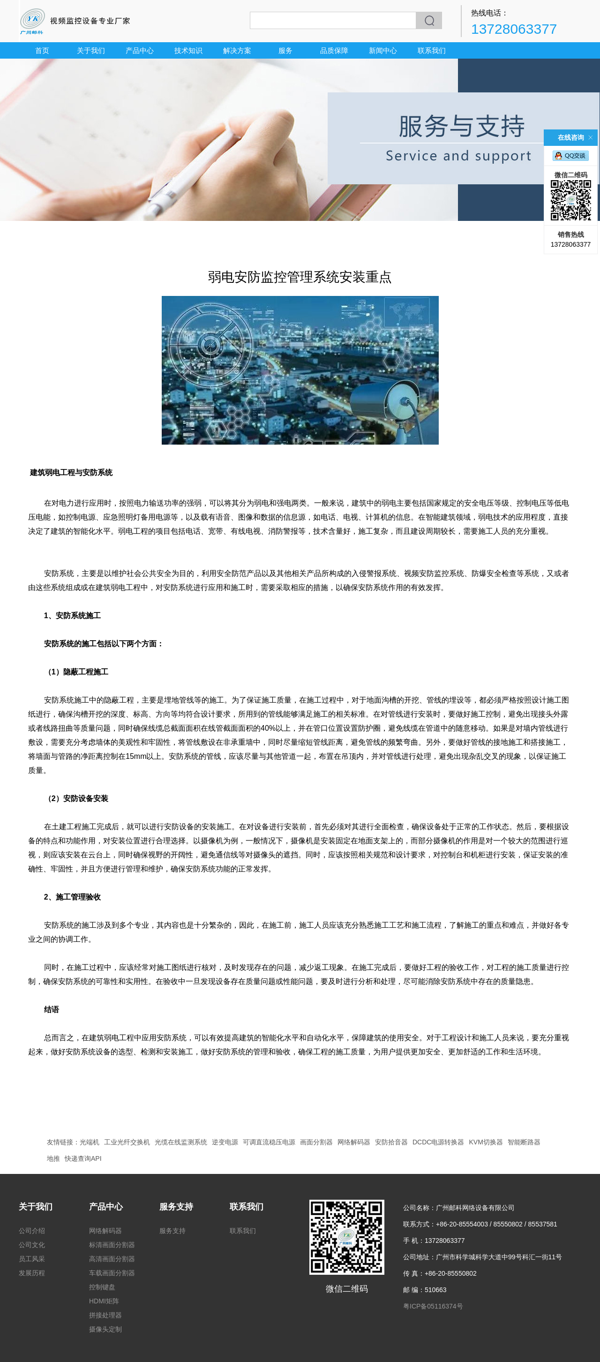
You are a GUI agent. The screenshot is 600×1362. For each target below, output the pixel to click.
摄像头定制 (105, 1329)
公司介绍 (32, 1230)
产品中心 (140, 50)
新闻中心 (383, 50)
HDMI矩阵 (104, 1301)
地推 (53, 1158)
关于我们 (91, 50)
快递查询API (83, 1158)
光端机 (89, 1142)
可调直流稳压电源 (269, 1142)
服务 (285, 50)
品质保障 (334, 50)
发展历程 (32, 1273)
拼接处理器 (105, 1315)
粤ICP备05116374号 (433, 1306)
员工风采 (32, 1259)
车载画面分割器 (112, 1273)
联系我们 (432, 50)
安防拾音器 (391, 1142)
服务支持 (176, 1206)
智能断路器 (524, 1142)
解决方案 (237, 50)
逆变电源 (225, 1142)
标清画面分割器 (112, 1244)
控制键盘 (102, 1287)
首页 (42, 50)
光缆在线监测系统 (181, 1142)
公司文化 (32, 1244)
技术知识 (188, 50)
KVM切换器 (485, 1142)
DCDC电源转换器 (438, 1142)
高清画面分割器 (112, 1259)
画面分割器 (316, 1142)
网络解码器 (354, 1142)
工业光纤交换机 (127, 1142)
